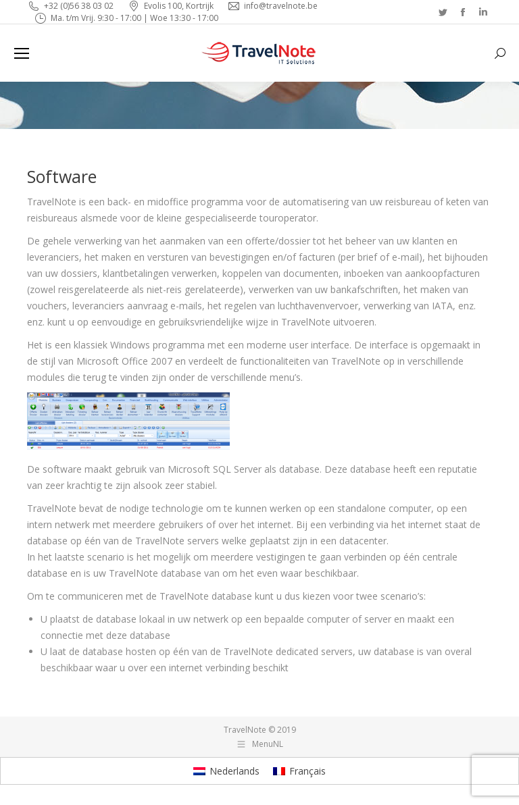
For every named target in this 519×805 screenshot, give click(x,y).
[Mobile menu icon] (22, 53)
